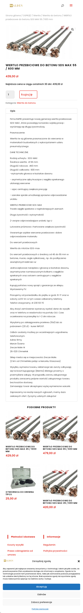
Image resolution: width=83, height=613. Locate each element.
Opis (12, 111)
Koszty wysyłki (15, 544)
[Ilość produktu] (10, 94)
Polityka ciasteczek (40, 609)
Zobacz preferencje (41, 602)
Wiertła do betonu (52, 15)
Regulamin (49, 544)
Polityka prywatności (55, 551)
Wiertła (37, 15)
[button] (78, 561)
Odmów (41, 594)
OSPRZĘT (27, 15)
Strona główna (13, 15)
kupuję (27, 94)
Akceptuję (41, 586)
